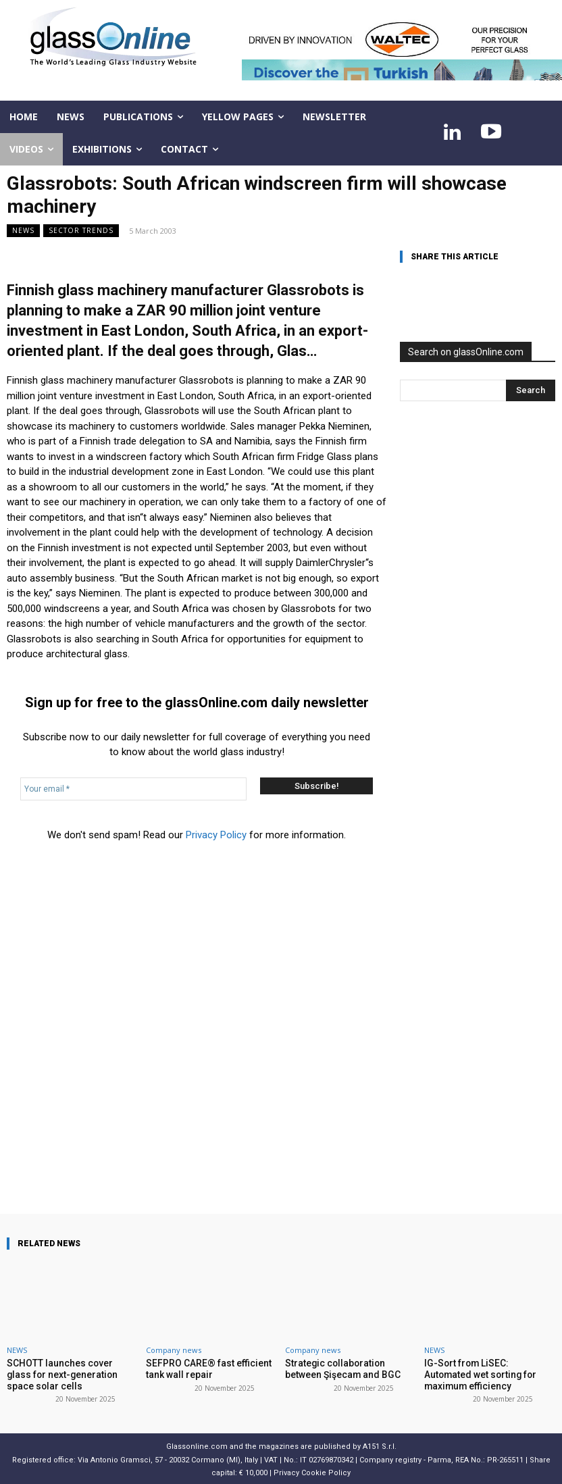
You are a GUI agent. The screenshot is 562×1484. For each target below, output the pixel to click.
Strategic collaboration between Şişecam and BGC (350, 1368)
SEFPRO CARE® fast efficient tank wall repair (204, 1368)
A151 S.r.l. (380, 1444)
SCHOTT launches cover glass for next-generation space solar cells (71, 1373)
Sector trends (81, 230)
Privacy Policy (216, 835)
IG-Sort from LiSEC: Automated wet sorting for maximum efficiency (486, 1373)
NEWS (23, 230)
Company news (173, 1350)
